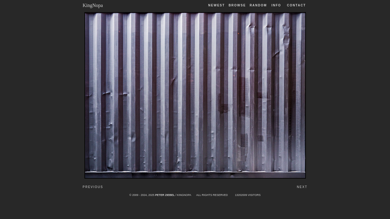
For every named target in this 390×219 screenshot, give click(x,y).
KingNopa (93, 5)
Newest (216, 5)
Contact (296, 5)
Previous (93, 187)
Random (259, 5)
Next (302, 187)
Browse (237, 5)
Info (276, 5)
